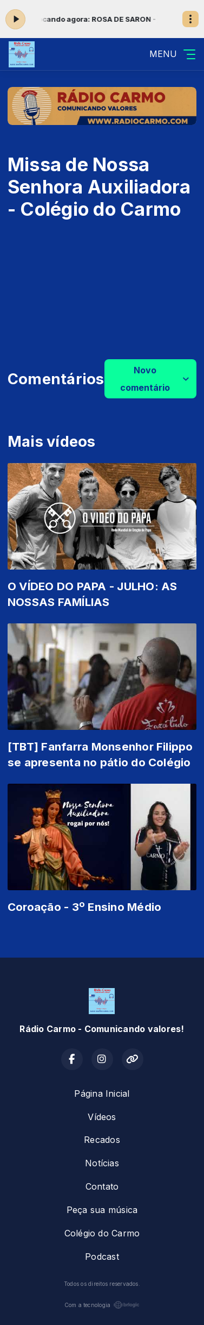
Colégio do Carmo (102, 1233)
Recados (102, 1139)
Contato (102, 1186)
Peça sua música (102, 1209)
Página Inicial (101, 1093)
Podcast (102, 1256)
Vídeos (102, 1116)
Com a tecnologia (102, 1305)
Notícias (102, 1163)
